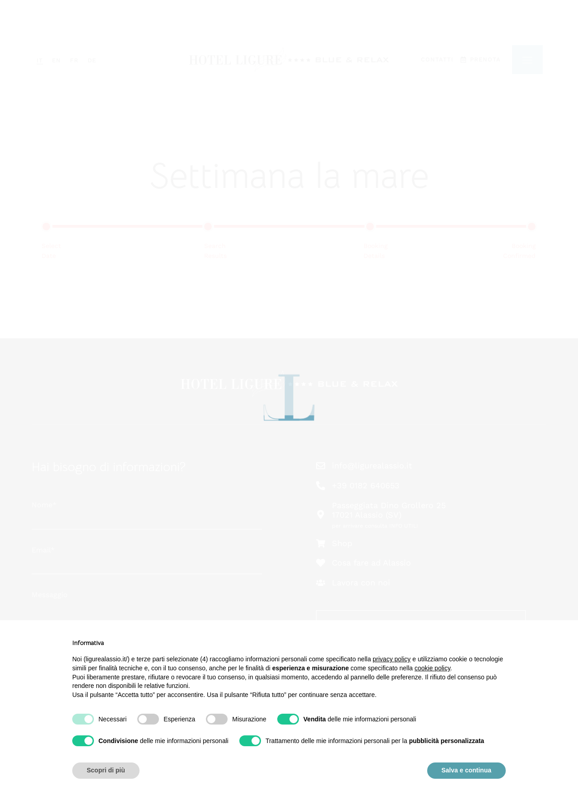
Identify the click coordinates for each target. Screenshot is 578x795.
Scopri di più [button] (106, 770)
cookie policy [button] (432, 668)
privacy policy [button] (391, 659)
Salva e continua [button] (466, 770)
